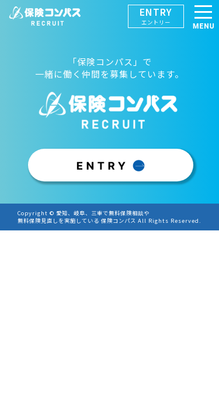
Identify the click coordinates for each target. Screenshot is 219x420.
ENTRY (156, 15)
